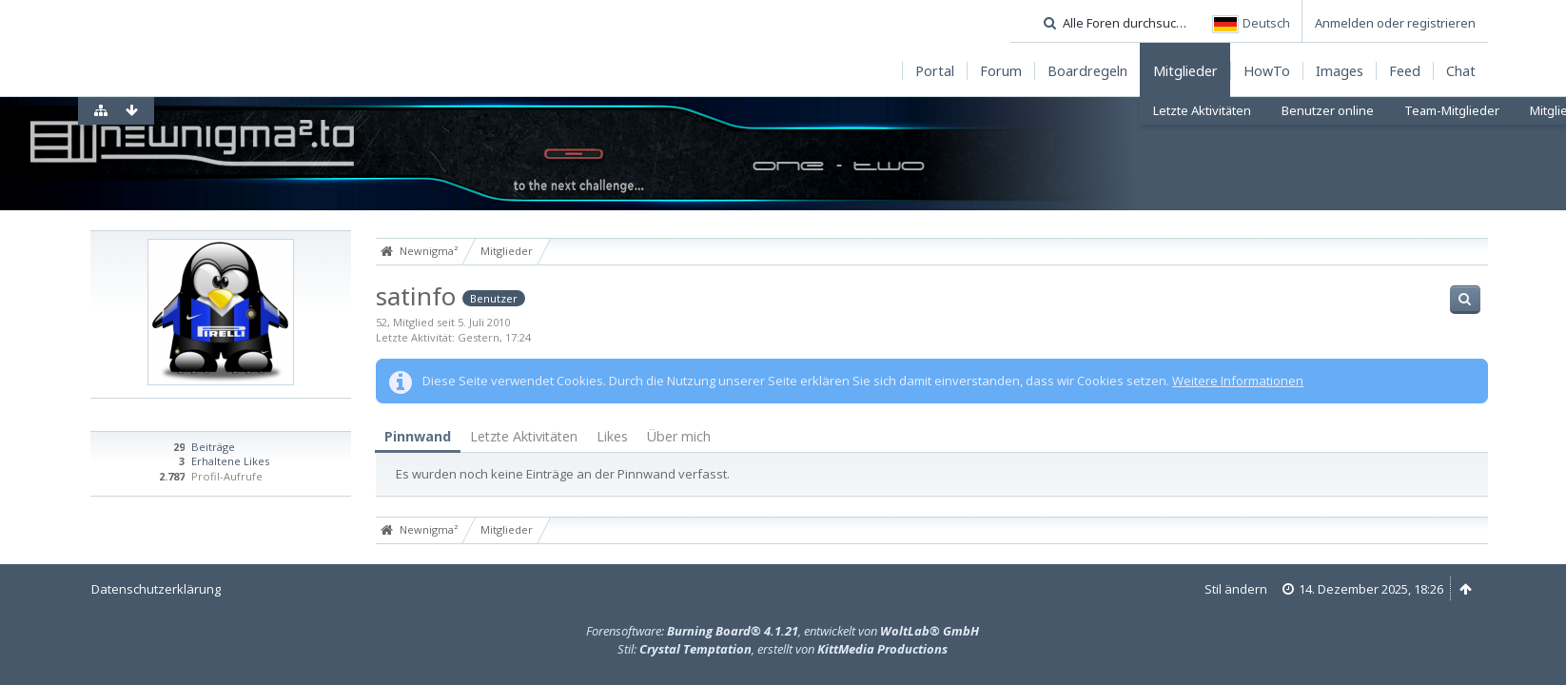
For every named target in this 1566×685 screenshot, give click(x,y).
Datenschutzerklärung (156, 588)
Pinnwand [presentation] (417, 436)
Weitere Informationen (1237, 380)
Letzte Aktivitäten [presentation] (523, 436)
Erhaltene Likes (230, 461)
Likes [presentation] (612, 436)
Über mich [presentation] (679, 436)
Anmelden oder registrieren (1395, 22)
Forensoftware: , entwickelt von (782, 630)
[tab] (417, 437)
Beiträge (213, 447)
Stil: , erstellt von (782, 648)
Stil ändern (1235, 588)
